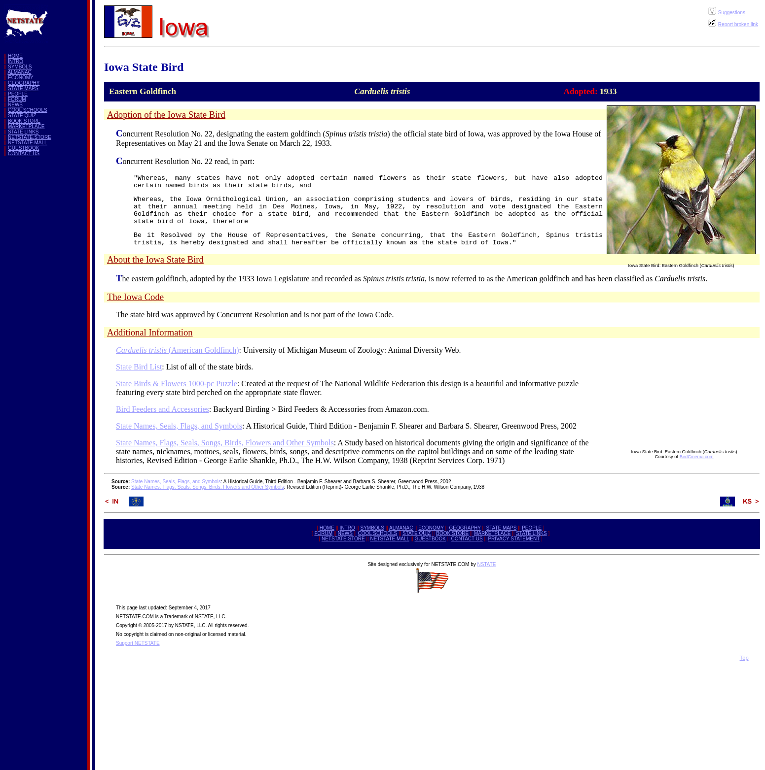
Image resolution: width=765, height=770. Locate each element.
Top (744, 658)
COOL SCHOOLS (27, 110)
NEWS (15, 104)
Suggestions (731, 12)
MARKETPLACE (26, 126)
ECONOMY (21, 77)
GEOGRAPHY (23, 83)
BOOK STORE (24, 121)
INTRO (15, 61)
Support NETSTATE (138, 643)
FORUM (17, 99)
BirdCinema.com (697, 456)
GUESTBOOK (23, 148)
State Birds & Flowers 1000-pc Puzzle (176, 383)
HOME (15, 56)
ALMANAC (19, 72)
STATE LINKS (23, 131)
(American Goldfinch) (177, 350)
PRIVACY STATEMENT (514, 538)
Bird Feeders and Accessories (162, 409)
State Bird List (139, 367)
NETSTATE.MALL (27, 142)
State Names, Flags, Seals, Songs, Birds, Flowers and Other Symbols (225, 442)
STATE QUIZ (22, 115)
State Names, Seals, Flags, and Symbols (179, 426)
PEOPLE (18, 94)
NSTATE (486, 564)
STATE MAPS (23, 88)
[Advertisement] (43, 312)
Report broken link (738, 24)
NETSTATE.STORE (29, 137)
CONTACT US (23, 153)
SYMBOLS (20, 66)
